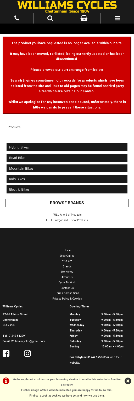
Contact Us (67, 288)
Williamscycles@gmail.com (28, 341)
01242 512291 (17, 335)
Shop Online (67, 255)
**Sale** (67, 261)
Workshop (67, 271)
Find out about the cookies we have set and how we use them (66, 395)
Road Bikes (17, 157)
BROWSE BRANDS (67, 202)
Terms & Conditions (67, 293)
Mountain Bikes (21, 168)
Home (67, 250)
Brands (67, 266)
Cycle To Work (67, 282)
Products (14, 127)
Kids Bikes (17, 178)
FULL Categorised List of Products (67, 220)
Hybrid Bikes (19, 147)
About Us (67, 277)
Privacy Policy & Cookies (67, 298)
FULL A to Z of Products (67, 214)
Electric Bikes (19, 189)
